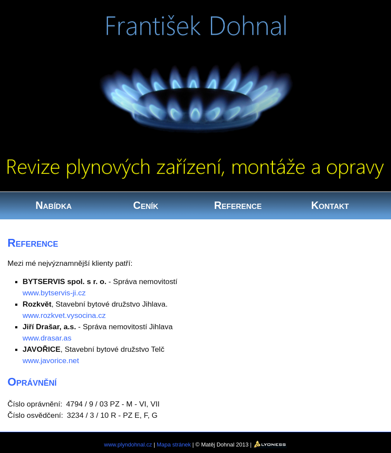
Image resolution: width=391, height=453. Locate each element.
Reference (238, 205)
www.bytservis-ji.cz (54, 292)
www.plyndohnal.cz (128, 444)
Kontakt (330, 205)
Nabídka (54, 205)
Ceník (145, 205)
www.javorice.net (51, 360)
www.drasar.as (47, 338)
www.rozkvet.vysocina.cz (64, 315)
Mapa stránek (174, 444)
